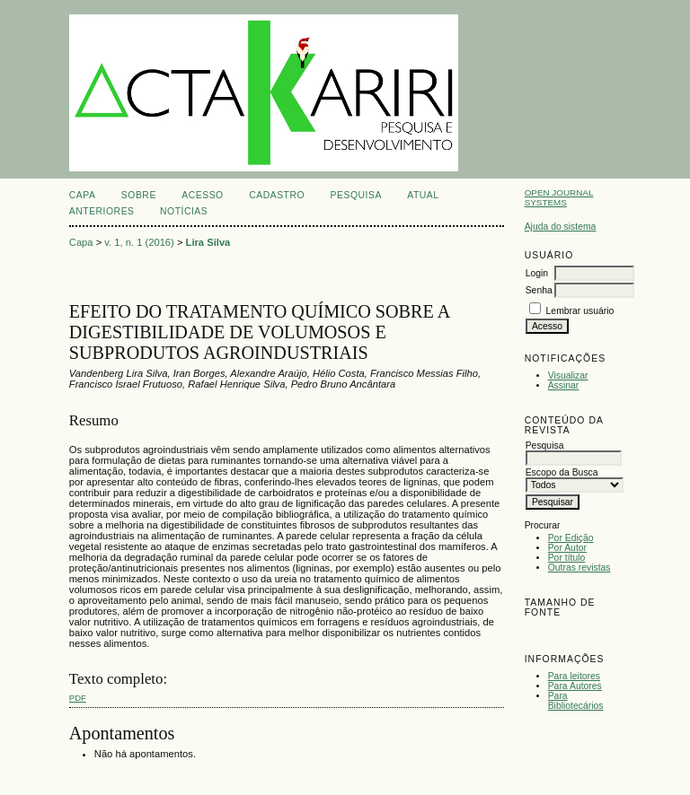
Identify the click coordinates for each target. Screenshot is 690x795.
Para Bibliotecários (576, 701)
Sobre (138, 195)
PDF (77, 698)
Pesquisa (356, 195)
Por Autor (567, 548)
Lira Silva (208, 242)
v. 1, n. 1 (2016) (139, 242)
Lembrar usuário (580, 311)
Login (537, 273)
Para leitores (574, 676)
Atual (422, 195)
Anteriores (102, 211)
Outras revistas (579, 567)
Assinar (563, 385)
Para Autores (575, 686)
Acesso (202, 195)
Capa (82, 195)
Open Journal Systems (559, 197)
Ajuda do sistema (561, 227)
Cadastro (277, 195)
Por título (567, 558)
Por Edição (571, 538)
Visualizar (568, 375)
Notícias (184, 211)
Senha (539, 290)
